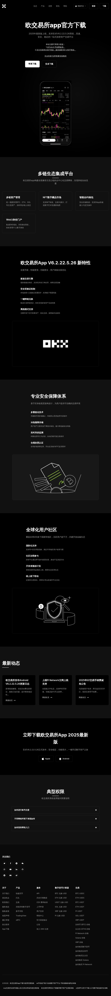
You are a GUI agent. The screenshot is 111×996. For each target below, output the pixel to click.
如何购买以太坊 (81, 955)
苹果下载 (32, 64)
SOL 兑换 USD (61, 907)
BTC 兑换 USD (61, 893)
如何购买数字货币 (82, 947)
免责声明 (5, 916)
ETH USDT (79, 907)
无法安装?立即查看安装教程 (55, 56)
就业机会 (5, 898)
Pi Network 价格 (82, 933)
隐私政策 (5, 911)
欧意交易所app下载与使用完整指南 (22, 983)
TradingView (21, 916)
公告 (38, 924)
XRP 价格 (79, 942)
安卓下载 (49, 64)
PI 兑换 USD (60, 916)
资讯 (57, 6)
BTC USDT (79, 902)
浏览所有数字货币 (23, 907)
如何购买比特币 (81, 951)
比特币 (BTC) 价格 (82, 924)
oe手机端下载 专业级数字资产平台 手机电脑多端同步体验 (56, 983)
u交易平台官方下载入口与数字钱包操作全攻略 (92, 988)
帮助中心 (40, 916)
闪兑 (17, 898)
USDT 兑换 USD (61, 902)
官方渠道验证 (42, 920)
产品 (42, 6)
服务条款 (5, 907)
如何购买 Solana (82, 960)
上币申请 (40, 907)
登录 (93, 6)
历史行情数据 (42, 898)
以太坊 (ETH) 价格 (82, 929)
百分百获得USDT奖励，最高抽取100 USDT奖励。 (56, 50)
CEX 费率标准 (42, 902)
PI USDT (78, 911)
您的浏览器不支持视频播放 (55, 113)
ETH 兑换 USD (61, 898)
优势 (50, 6)
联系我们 (5, 902)
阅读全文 (11, 700)
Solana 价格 (80, 938)
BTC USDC (79, 893)
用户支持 (40, 911)
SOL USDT (79, 916)
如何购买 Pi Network (83, 964)
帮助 (65, 6)
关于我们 (5, 893)
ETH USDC (79, 898)
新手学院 (19, 911)
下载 (104, 6)
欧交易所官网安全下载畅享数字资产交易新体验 (57, 988)
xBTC (18, 920)
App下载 (5, 929)
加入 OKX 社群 (42, 929)
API (38, 893)
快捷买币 (19, 893)
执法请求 (5, 924)
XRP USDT (79, 920)
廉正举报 (5, 920)
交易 (17, 902)
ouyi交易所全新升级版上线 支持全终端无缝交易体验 (21, 988)
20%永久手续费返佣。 (56, 47)
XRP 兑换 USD (61, 911)
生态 (35, 6)
